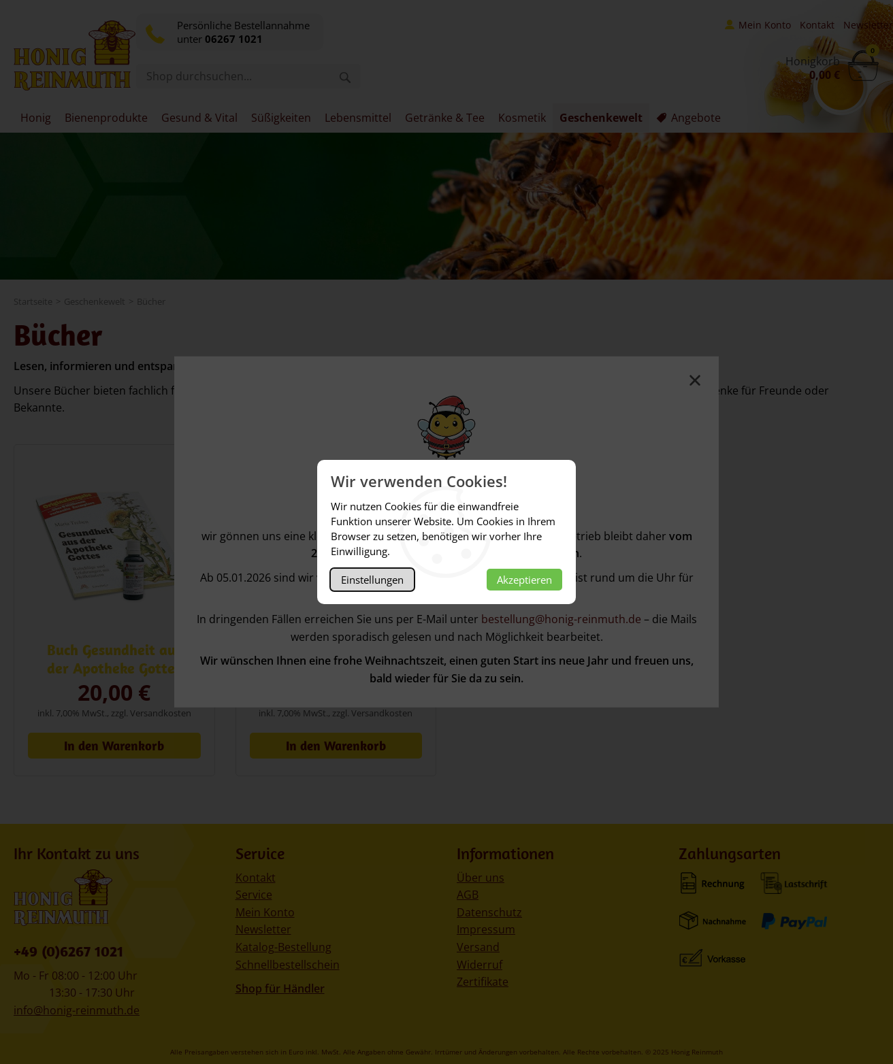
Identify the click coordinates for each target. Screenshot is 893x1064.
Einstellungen (372, 579)
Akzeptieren (524, 579)
